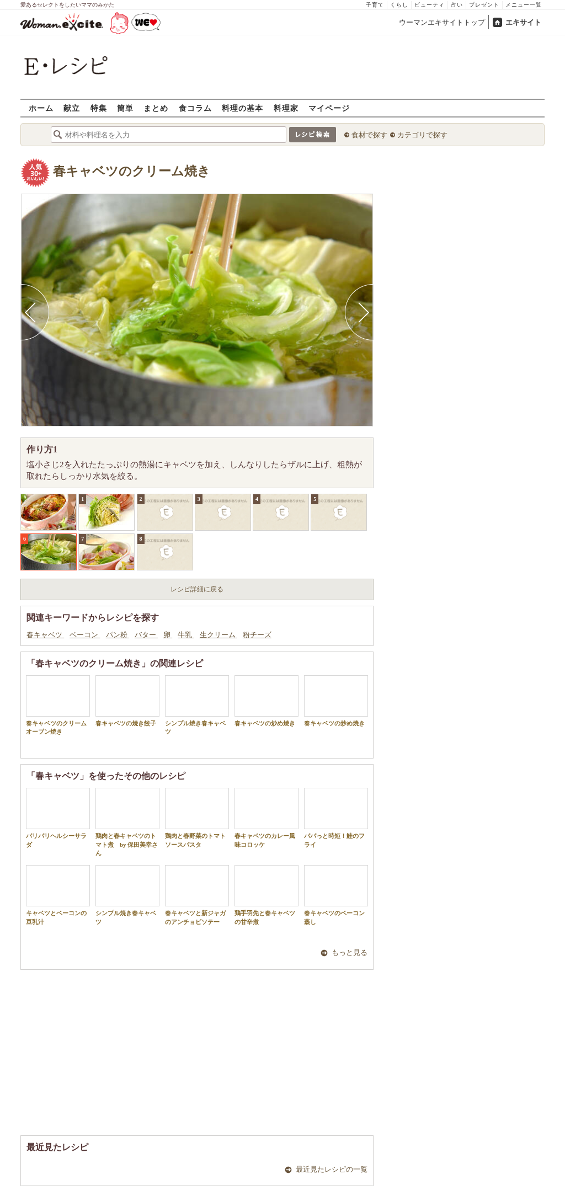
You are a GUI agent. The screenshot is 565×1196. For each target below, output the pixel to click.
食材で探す (369, 135)
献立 (71, 108)
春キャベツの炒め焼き (266, 701)
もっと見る (349, 952)
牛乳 (186, 635)
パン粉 (117, 635)
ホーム (41, 108)
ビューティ (429, 5)
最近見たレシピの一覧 (331, 1169)
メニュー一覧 (523, 5)
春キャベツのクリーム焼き (131, 171)
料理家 (286, 108)
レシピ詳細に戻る (196, 589)
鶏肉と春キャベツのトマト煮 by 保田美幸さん (127, 822)
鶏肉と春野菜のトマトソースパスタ (197, 817)
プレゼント (484, 5)
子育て (375, 5)
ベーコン (85, 635)
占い (457, 5)
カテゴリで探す (422, 135)
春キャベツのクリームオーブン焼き (58, 705)
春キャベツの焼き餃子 (127, 701)
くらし (399, 5)
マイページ (329, 108)
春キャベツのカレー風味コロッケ (266, 817)
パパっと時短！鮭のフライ (336, 817)
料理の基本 (242, 108)
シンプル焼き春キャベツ (197, 705)
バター (146, 635)
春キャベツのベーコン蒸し (336, 895)
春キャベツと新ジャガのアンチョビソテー (197, 895)
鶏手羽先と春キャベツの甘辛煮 (266, 895)
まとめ (155, 108)
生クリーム (218, 635)
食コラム (195, 108)
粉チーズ (257, 635)
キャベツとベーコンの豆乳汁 (58, 895)
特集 (98, 108)
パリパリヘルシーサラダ (58, 817)
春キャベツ (45, 635)
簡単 (125, 108)
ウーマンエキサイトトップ (442, 22)
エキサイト (523, 22)
